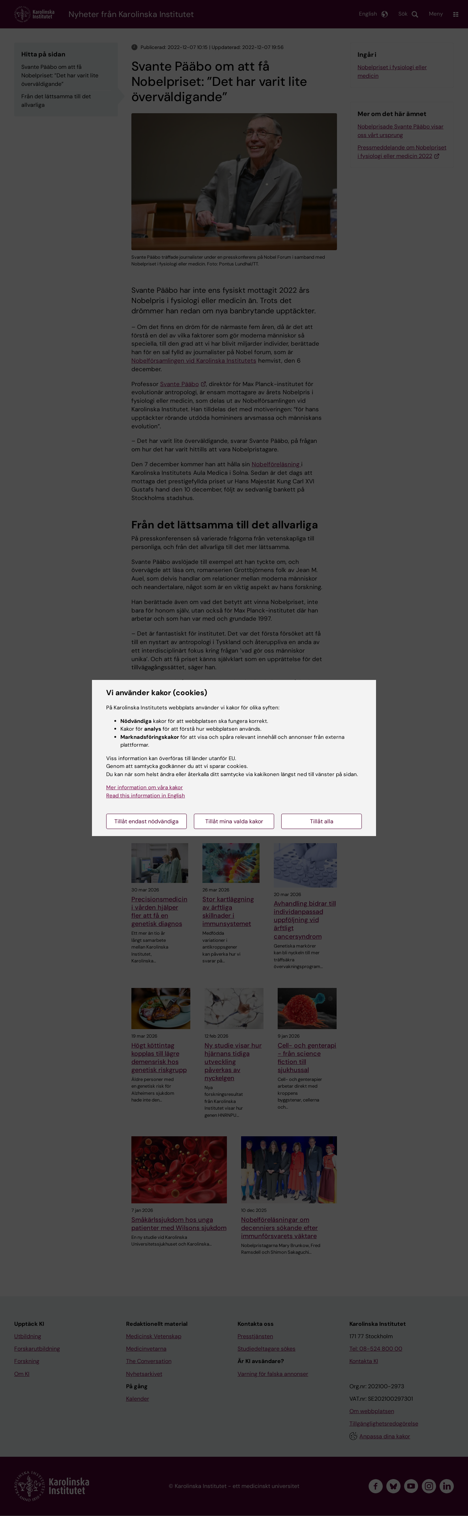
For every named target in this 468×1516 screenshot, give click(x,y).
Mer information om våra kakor (144, 787)
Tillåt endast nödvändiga (146, 821)
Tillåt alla (321, 821)
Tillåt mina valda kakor (234, 821)
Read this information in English (145, 795)
